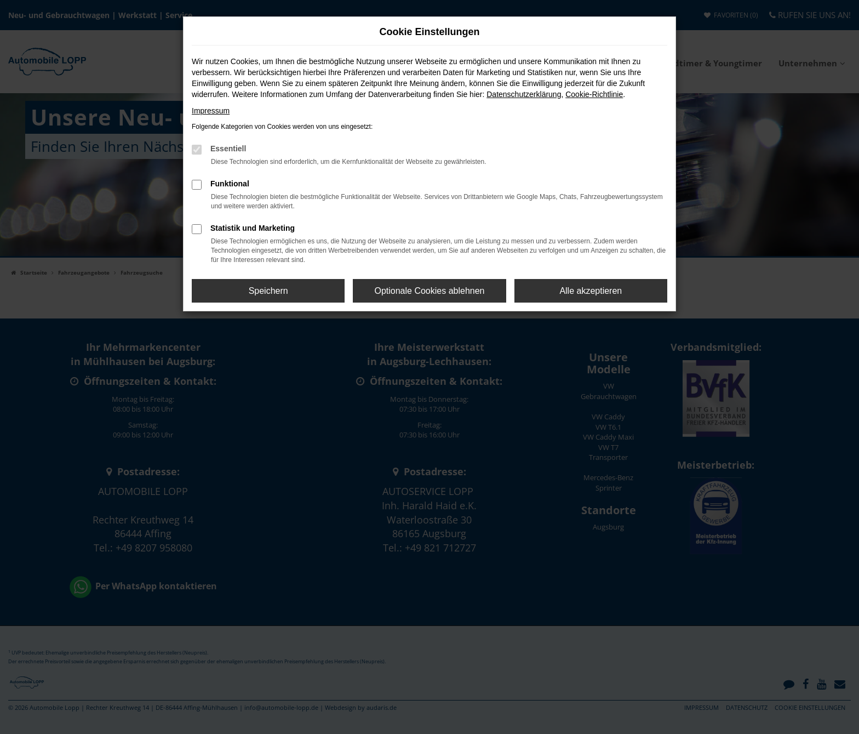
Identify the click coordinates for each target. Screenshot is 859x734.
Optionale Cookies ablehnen (429, 290)
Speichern (268, 290)
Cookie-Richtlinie (594, 94)
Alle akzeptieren (590, 290)
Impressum (211, 110)
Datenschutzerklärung (523, 94)
